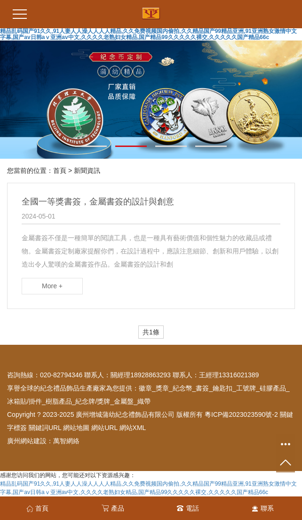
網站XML (132, 427)
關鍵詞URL (45, 427)
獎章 (162, 388)
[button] (91, 146)
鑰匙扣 (222, 388)
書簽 (202, 388)
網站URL (104, 427)
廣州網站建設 (27, 441)
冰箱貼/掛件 (24, 401)
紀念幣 (182, 388)
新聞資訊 (87, 170)
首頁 (59, 170)
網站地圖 (76, 427)
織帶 (144, 401)
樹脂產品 (59, 401)
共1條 (151, 332)
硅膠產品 (273, 388)
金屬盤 (124, 401)
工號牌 (246, 388)
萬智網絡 (66, 441)
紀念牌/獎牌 (92, 401)
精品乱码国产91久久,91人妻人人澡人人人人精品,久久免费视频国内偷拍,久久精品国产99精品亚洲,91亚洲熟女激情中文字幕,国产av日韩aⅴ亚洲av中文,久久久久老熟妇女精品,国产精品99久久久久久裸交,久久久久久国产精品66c (148, 34)
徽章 (145, 388)
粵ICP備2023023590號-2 (241, 414)
